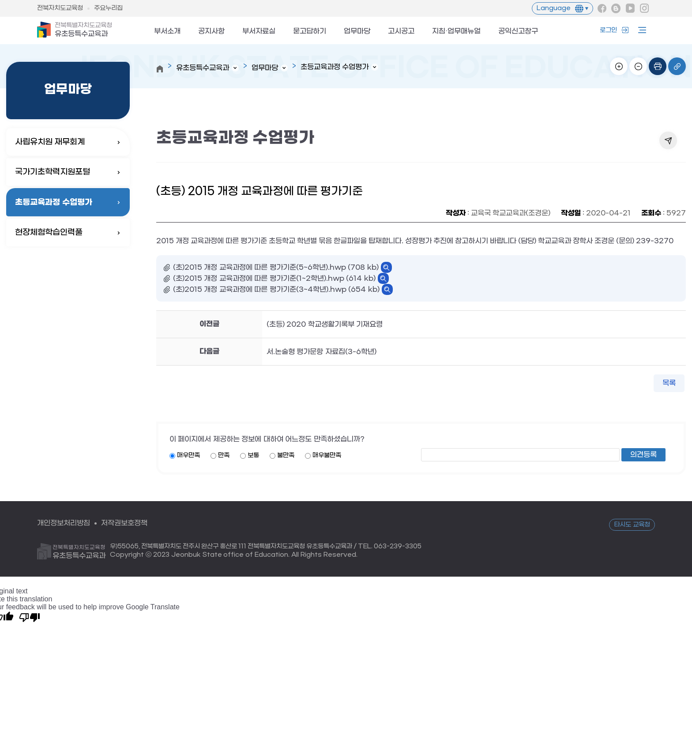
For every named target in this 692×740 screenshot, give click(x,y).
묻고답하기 (309, 31)
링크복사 (677, 66)
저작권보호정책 (124, 523)
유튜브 (630, 8)
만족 (223, 455)
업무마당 (357, 31)
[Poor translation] (29, 617)
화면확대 (619, 66)
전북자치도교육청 (60, 8)
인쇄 (657, 66)
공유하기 (668, 140)
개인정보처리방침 (63, 523)
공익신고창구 (518, 31)
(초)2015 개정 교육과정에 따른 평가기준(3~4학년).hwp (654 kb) (276, 289)
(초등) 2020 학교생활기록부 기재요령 (325, 324)
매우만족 (188, 455)
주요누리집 (108, 8)
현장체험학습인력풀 (49, 232)
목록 (669, 383)
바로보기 (386, 267)
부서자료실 (258, 31)
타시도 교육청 (632, 525)
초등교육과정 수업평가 (53, 202)
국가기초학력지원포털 (56, 172)
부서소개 (167, 31)
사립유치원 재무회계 (50, 142)
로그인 (608, 30)
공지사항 (211, 31)
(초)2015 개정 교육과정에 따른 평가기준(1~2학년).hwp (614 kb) (274, 278)
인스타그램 (644, 8)
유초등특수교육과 (83, 30)
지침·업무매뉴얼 (456, 31)
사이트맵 (640, 30)
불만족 (285, 455)
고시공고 (401, 31)
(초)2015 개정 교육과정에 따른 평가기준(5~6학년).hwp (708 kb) (276, 267)
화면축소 (638, 66)
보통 (253, 455)
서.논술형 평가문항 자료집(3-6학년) (321, 351)
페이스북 (602, 8)
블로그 (616, 8)
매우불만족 (326, 455)
